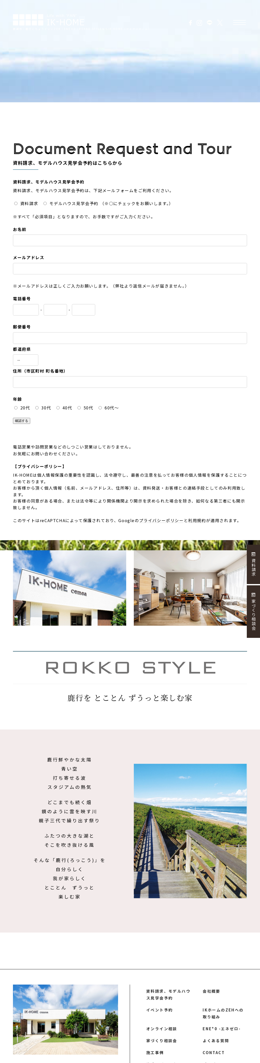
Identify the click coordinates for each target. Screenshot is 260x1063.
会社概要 (211, 991)
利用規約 (197, 520)
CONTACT (213, 1055)
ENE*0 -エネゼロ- (221, 1030)
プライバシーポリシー (161, 520)
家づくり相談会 (161, 1043)
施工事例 (155, 1055)
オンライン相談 (161, 1030)
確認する (21, 421)
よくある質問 (216, 1043)
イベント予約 (159, 1011)
